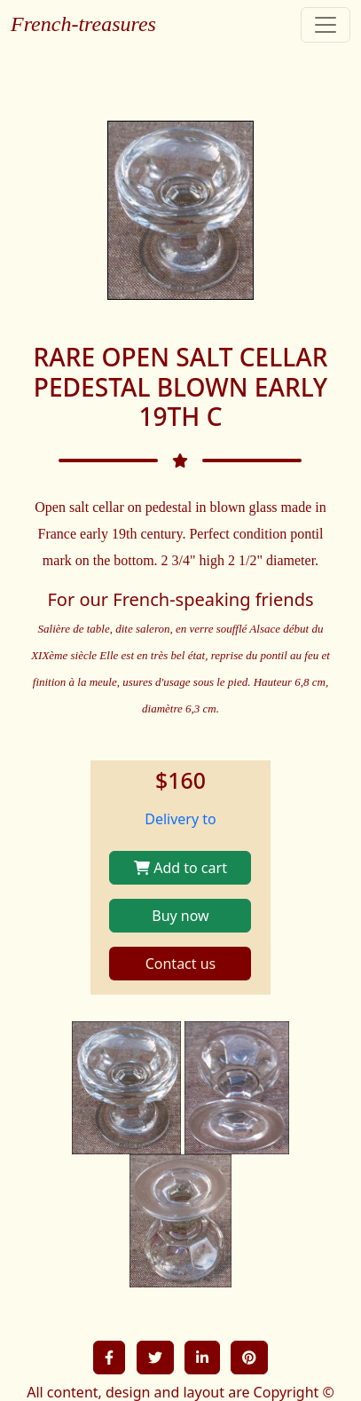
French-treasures (83, 23)
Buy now (180, 915)
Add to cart (180, 868)
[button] (109, 1357)
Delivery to (180, 819)
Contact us (180, 963)
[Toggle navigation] (325, 25)
